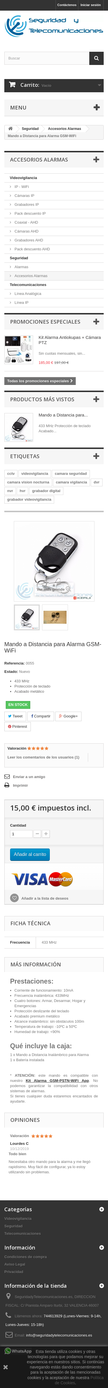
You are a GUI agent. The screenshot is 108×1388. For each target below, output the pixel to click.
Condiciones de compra (25, 1257)
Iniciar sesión (91, 5)
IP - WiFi (21, 187)
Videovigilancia (23, 178)
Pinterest (17, 726)
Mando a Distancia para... (63, 414)
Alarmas (21, 267)
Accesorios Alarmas (31, 276)
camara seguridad (71, 473)
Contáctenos (67, 5)
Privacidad (13, 1272)
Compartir (41, 716)
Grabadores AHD (28, 240)
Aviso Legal (14, 1264)
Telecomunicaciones (28, 285)
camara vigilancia (71, 482)
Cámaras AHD (26, 231)
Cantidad (18, 825)
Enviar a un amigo (29, 777)
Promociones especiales (45, 321)
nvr (10, 491)
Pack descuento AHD (32, 249)
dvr (96, 482)
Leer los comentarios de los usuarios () (43, 757)
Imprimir (20, 785)
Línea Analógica (27, 293)
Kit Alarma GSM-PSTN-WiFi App (57, 1080)
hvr (22, 491)
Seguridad (19, 258)
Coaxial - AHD (26, 222)
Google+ (68, 716)
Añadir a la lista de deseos (44, 898)
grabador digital (46, 491)
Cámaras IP (24, 195)
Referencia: (14, 663)
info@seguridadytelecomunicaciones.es (59, 1335)
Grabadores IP (26, 204)
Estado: (11, 671)
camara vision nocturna (28, 482)
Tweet (15, 716)
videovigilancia (34, 473)
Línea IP (21, 302)
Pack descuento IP (30, 213)
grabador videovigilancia (29, 499)
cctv (11, 473)
